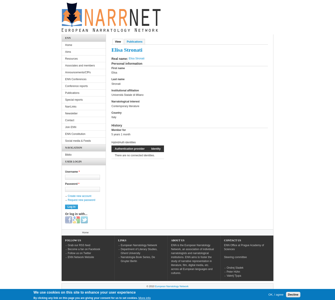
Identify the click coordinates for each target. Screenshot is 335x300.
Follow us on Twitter (79, 253)
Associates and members (80, 65)
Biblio (68, 154)
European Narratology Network (139, 245)
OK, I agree (275, 295)
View (119, 41)
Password (72, 183)
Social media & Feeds (78, 140)
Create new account (79, 196)
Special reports (74, 99)
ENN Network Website (81, 257)
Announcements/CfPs (78, 72)
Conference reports (76, 86)
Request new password (81, 200)
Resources (71, 58)
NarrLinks (70, 106)
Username (72, 171)
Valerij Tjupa (234, 275)
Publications (134, 41)
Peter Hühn (233, 271)
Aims (68, 51)
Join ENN (70, 127)
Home (68, 45)
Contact (69, 120)
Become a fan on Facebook (84, 249)
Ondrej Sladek (235, 267)
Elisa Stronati (137, 58)
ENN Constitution (75, 134)
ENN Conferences (76, 79)
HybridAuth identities (123, 142)
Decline (293, 295)
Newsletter (71, 113)
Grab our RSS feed (79, 245)
